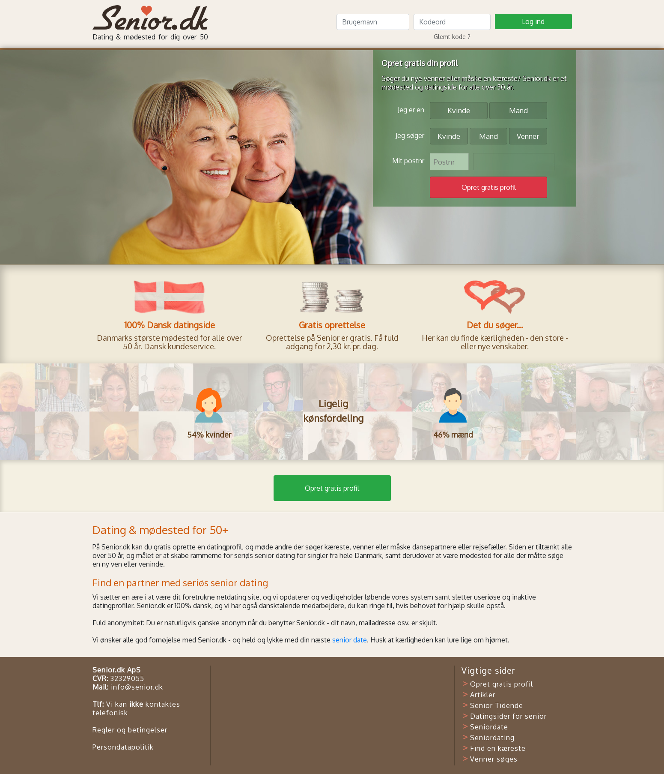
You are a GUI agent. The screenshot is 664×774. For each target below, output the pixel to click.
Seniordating (492, 737)
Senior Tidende (496, 705)
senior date (349, 640)
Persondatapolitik (123, 747)
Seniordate (489, 727)
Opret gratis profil (332, 488)
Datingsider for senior (508, 716)
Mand (518, 110)
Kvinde (458, 110)
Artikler (482, 694)
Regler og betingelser (129, 730)
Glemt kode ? (452, 36)
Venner (528, 136)
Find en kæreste (498, 748)
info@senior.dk (137, 687)
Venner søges (494, 759)
